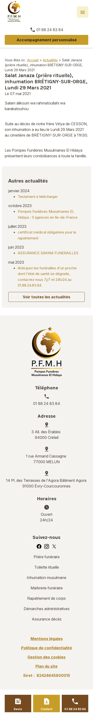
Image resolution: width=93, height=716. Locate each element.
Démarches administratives (47, 608)
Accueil (33, 60)
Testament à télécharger (38, 196)
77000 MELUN (46, 458)
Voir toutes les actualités (46, 297)
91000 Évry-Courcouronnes (46, 483)
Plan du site (46, 666)
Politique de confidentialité (46, 647)
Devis (18, 709)
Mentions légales (47, 638)
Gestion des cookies (46, 657)
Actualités (50, 60)
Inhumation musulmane (46, 577)
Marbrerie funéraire (47, 588)
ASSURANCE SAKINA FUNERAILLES (48, 253)
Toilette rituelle (46, 567)
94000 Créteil (46, 434)
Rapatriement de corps (46, 598)
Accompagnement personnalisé (47, 39)
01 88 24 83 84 (49, 29)
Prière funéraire (47, 556)
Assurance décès (47, 619)
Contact (46, 709)
